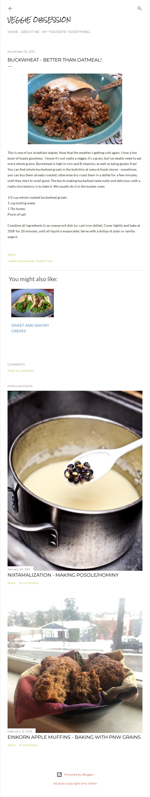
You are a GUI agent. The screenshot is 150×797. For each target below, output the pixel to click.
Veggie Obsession (39, 19)
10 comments (28, 583)
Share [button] (12, 254)
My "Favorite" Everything (66, 32)
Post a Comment (21, 371)
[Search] (139, 7)
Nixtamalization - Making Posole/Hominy (63, 575)
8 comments (28, 745)
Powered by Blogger (75, 774)
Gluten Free (44, 261)
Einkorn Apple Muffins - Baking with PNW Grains (74, 737)
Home (13, 32)
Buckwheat (26, 261)
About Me (30, 32)
